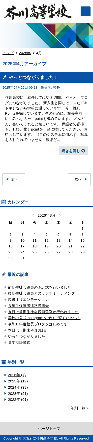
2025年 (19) (18, 381)
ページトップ (49, 428)
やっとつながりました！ (33, 77)
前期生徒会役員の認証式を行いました (39, 287)
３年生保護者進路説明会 (28, 306)
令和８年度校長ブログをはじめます (37, 324)
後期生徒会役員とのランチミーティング (41, 293)
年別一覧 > (79, 408)
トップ (8, 53)
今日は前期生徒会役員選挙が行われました (43, 312)
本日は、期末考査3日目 (27, 330)
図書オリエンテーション (28, 299)
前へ (14, 179)
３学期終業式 (19, 342)
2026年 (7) (17, 375)
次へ (78, 179)
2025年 (25, 53)
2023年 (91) (18, 393)
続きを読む (71, 151)
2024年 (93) (18, 387)
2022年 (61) (18, 399)
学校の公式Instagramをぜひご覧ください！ (44, 318)
